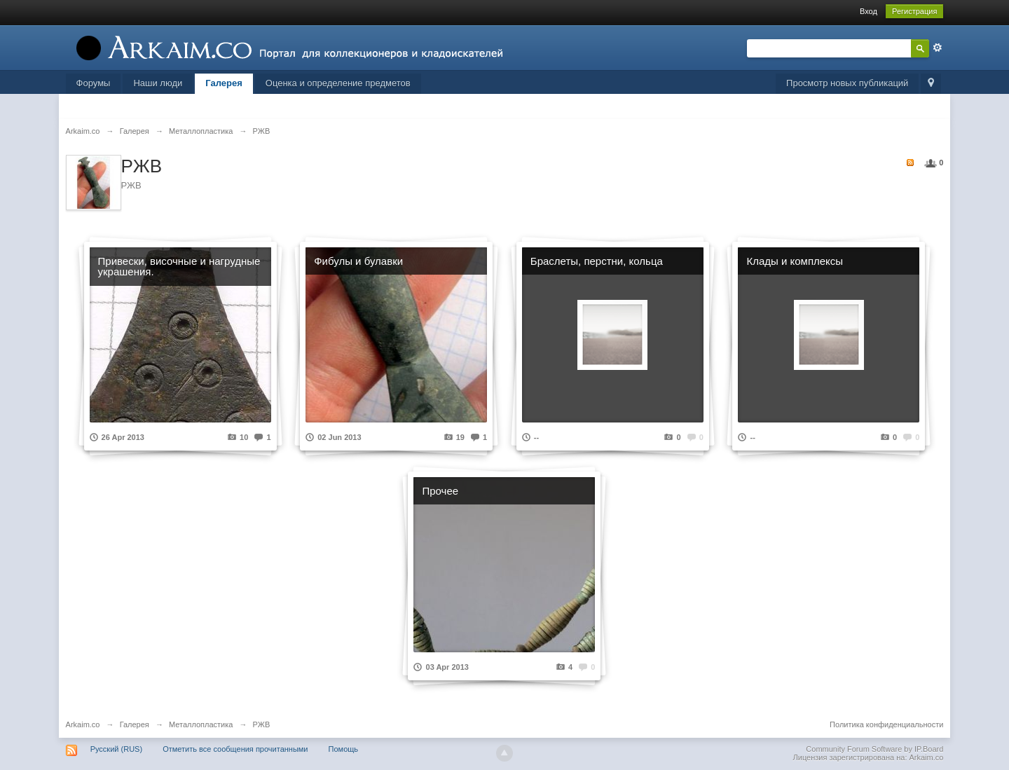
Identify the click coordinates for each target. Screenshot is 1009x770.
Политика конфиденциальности (886, 724)
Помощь (344, 749)
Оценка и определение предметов (338, 83)
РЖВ (261, 724)
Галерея (223, 83)
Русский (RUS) (116, 749)
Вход (868, 11)
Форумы (93, 83)
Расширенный (937, 47)
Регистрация (914, 11)
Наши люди (157, 83)
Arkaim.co (83, 724)
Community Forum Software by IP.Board (874, 749)
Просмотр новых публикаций (847, 83)
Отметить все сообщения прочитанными (235, 749)
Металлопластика (201, 724)
